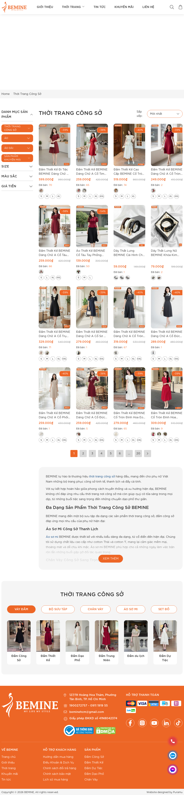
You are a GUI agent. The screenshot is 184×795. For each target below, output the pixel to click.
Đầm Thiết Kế (93, 762)
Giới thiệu (45, 7)
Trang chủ (8, 757)
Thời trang (73, 7)
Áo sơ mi (52, 536)
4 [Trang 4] (101, 453)
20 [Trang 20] (138, 453)
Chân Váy (91, 779)
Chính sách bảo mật (57, 774)
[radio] (41, 190)
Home (5, 94)
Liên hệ (148, 7)
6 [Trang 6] (120, 453)
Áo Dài (8, 148)
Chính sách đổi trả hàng (59, 768)
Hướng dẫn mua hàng (58, 757)
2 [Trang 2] (83, 453)
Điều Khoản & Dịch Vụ (58, 762)
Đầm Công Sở (94, 757)
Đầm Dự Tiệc (93, 768)
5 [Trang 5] (111, 453)
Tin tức (100, 7)
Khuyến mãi (124, 7)
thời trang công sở (102, 476)
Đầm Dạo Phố (94, 774)
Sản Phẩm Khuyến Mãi (12, 158)
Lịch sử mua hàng (55, 779)
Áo (6, 138)
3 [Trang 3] (92, 453)
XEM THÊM (111, 558)
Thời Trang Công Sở (12, 128)
